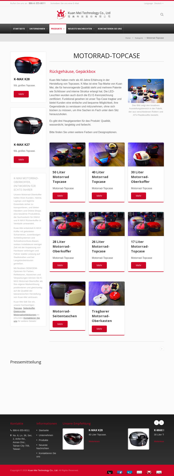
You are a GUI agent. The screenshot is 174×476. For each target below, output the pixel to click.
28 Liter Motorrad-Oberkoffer (62, 246)
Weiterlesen (94, 441)
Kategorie (139, 38)
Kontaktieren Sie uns (109, 29)
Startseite (19, 29)
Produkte (57, 29)
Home (128, 38)
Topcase (18, 308)
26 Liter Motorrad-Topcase (100, 246)
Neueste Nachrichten (81, 29)
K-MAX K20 (96, 430)
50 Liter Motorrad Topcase (61, 177)
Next (161, 422)
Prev (156, 422)
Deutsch (157, 3)
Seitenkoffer (29, 308)
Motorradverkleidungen (25, 314)
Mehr (21, 94)
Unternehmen (38, 29)
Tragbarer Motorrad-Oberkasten (102, 316)
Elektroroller (19, 311)
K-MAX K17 (161, 430)
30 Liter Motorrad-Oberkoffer (140, 177)
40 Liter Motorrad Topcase (100, 177)
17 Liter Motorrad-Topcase (140, 246)
